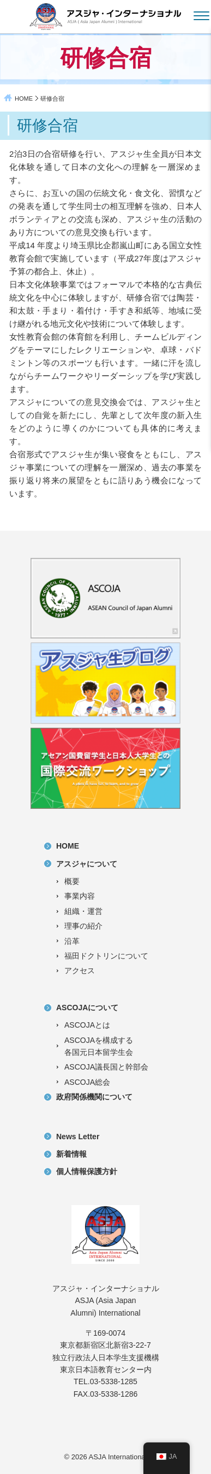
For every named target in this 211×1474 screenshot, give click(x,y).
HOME (24, 98)
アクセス (79, 970)
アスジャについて (86, 863)
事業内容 (79, 896)
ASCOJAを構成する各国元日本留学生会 (98, 1046)
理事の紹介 (83, 926)
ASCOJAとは (87, 1025)
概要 (72, 881)
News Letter (77, 1136)
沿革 (72, 941)
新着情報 (71, 1154)
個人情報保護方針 (86, 1171)
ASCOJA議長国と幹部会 (106, 1066)
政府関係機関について (94, 1096)
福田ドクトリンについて (106, 955)
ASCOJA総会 (87, 1082)
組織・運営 (83, 911)
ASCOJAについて (87, 1007)
